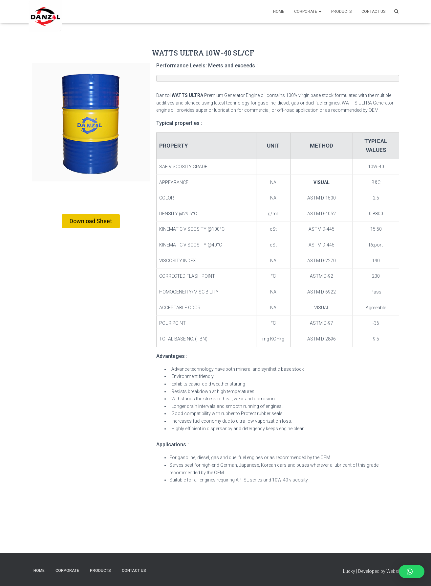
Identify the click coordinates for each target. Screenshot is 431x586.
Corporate (307, 11)
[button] (91, 221)
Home (278, 11)
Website (394, 571)
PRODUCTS (341, 11)
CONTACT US (373, 11)
